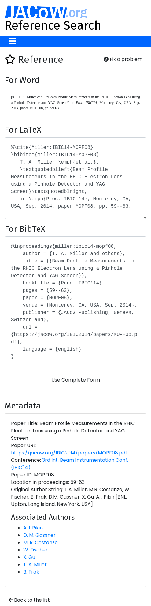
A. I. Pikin (33, 527)
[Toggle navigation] (12, 41)
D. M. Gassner (39, 535)
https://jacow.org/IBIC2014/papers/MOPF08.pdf (69, 452)
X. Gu (29, 557)
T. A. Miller (35, 564)
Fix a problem (123, 59)
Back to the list (29, 600)
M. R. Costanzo (40, 542)
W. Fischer (35, 549)
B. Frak (31, 571)
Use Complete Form (75, 379)
